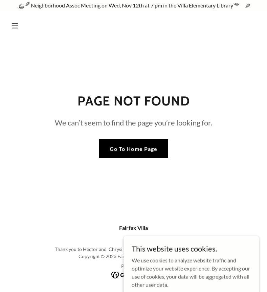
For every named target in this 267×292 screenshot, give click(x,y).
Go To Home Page (133, 148)
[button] (37, 26)
